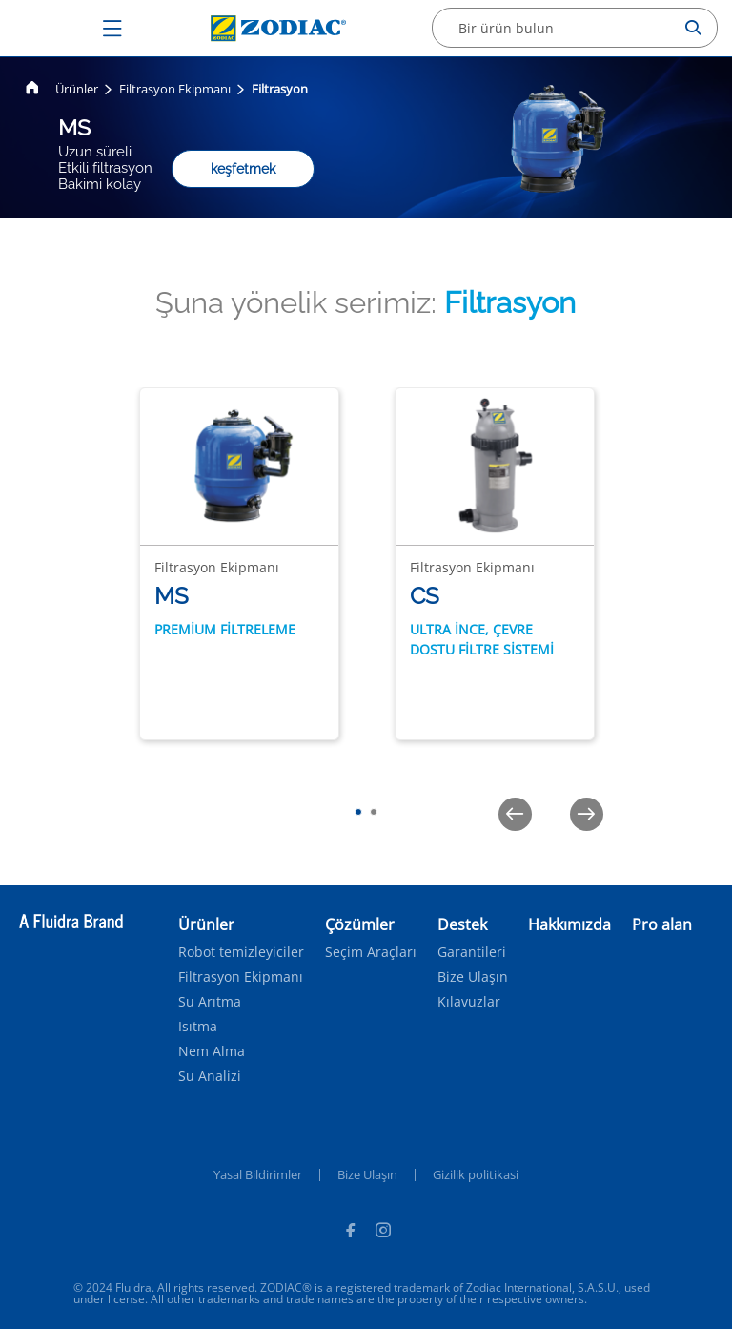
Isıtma (197, 1026)
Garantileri (471, 952)
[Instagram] (383, 1232)
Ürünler (76, 88)
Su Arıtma (209, 1001)
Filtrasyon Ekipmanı (175, 88)
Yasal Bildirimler (258, 1174)
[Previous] (515, 814)
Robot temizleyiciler (241, 952)
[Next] (586, 814)
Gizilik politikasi (475, 1174)
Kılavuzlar (468, 1001)
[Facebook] (349, 1232)
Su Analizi (209, 1076)
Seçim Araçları (371, 952)
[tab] (358, 812)
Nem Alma (211, 1051)
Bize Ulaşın (472, 977)
